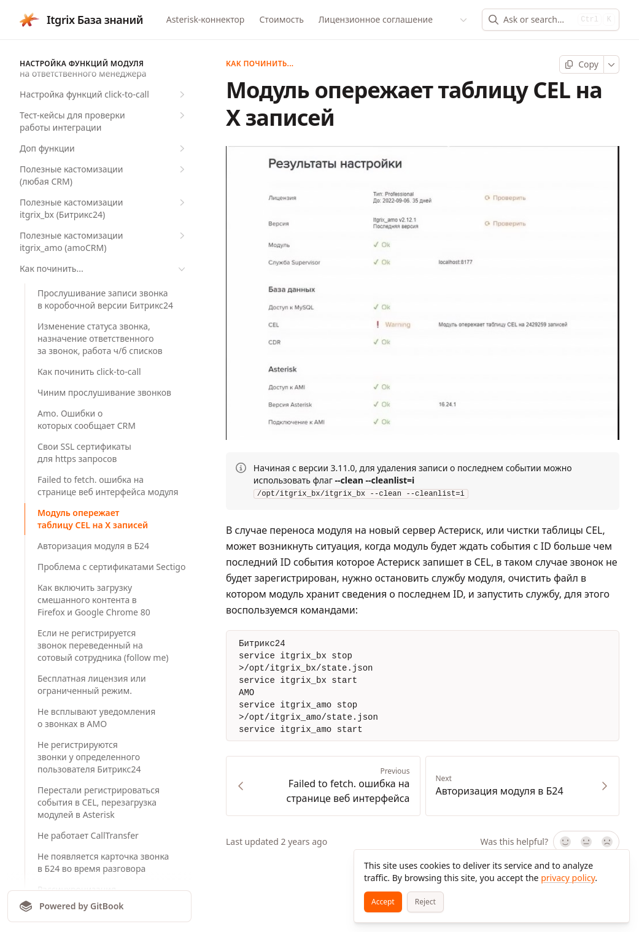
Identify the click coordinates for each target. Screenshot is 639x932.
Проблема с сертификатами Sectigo (111, 566)
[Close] (614, 864)
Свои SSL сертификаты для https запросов (84, 452)
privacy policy (568, 878)
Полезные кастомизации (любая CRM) (104, 175)
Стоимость (281, 19)
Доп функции (104, 148)
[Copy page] (581, 64)
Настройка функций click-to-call (104, 94)
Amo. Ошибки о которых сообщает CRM (86, 419)
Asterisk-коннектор (205, 19)
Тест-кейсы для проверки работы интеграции (104, 121)
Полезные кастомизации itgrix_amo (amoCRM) (104, 241)
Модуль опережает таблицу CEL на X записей (92, 519)
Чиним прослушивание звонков (104, 392)
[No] (608, 841)
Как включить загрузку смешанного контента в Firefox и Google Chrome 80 (93, 600)
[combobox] (538, 19)
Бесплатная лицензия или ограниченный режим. (91, 684)
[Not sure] (586, 841)
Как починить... (104, 269)
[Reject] (425, 902)
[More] (611, 64)
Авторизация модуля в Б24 (93, 546)
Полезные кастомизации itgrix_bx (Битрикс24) (104, 208)
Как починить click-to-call (89, 371)
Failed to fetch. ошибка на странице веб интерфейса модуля (108, 486)
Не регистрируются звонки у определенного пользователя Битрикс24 (89, 757)
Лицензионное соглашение (376, 19)
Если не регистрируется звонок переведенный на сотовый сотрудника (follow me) (103, 645)
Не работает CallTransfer (88, 835)
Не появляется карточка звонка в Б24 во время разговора (103, 862)
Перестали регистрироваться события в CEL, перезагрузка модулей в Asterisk (98, 802)
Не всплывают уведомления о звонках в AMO (96, 718)
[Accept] (383, 902)
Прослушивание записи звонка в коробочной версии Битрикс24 (105, 299)
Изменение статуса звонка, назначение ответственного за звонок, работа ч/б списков (100, 338)
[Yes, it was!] (565, 841)
